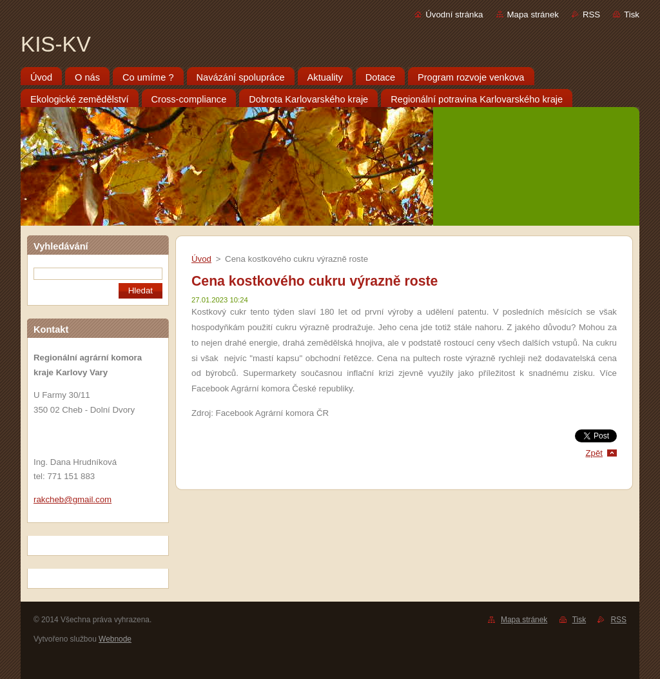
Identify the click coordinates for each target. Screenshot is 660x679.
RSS (591, 14)
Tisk (631, 14)
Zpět (594, 453)
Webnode (115, 639)
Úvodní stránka (454, 14)
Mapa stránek (533, 14)
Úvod (201, 259)
